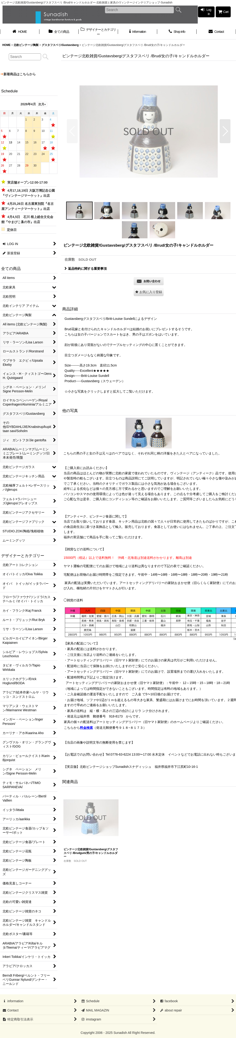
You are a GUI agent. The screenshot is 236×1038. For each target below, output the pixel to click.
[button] (72, 131)
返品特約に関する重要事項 (86, 268)
